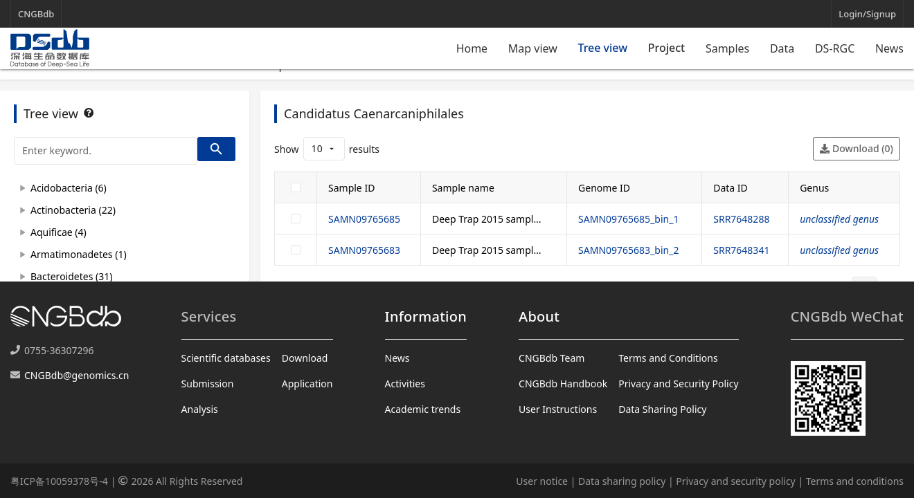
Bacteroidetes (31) (71, 276)
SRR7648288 (741, 218)
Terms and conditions (855, 481)
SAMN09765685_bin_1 (628, 218)
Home (472, 48)
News (889, 48)
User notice (542, 481)
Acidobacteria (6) (68, 187)
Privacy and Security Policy (678, 383)
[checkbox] (295, 187)
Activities (405, 383)
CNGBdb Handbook (563, 383)
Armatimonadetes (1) (78, 254)
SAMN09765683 (364, 250)
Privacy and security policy (735, 481)
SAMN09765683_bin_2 (628, 250)
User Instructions (558, 409)
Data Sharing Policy (662, 409)
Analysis (199, 409)
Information (426, 316)
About (539, 316)
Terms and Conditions (667, 358)
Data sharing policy (621, 481)
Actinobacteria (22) (73, 209)
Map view (532, 48)
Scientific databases (226, 358)
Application (307, 383)
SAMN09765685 (364, 218)
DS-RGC (834, 48)
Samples (727, 48)
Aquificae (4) (58, 232)
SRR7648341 (741, 250)
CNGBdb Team (551, 358)
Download (305, 358)
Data (782, 48)
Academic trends (423, 409)
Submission (207, 383)
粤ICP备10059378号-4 (59, 481)
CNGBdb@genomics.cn (76, 375)
